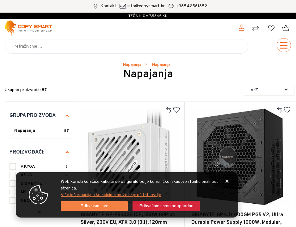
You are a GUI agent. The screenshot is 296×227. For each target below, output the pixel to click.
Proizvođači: (26, 152)
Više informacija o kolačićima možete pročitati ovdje (111, 195)
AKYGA (44, 166)
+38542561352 (191, 6)
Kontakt (108, 6)
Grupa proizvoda (32, 116)
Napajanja (24, 130)
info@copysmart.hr (146, 6)
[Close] (94, 206)
